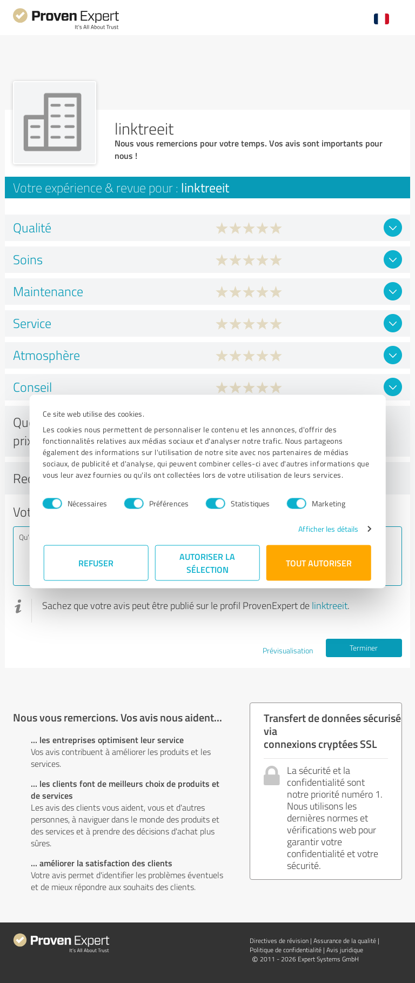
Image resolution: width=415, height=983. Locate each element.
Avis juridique (344, 949)
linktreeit (329, 605)
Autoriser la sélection (208, 563)
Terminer (364, 648)
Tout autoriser (319, 563)
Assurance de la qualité (344, 940)
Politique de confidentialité (286, 949)
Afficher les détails (327, 529)
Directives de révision (279, 940)
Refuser (96, 563)
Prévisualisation (288, 650)
